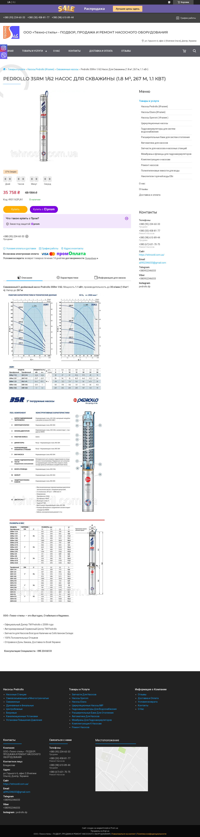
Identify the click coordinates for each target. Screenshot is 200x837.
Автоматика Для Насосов (85, 716)
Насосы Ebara (79, 701)
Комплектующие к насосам (155, 159)
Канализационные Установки (22, 716)
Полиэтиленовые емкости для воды (160, 170)
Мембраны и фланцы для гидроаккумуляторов (166, 154)
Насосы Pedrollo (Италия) (40, 69)
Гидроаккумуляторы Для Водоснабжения (94, 709)
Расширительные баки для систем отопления (165, 137)
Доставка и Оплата (148, 698)
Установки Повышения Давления (24, 720)
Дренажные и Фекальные (20, 705)
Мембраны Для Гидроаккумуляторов (92, 720)
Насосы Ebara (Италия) (153, 112)
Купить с (44, 209)
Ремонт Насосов (80, 727)
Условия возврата (147, 701)
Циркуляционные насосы (154, 123)
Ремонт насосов (149, 165)
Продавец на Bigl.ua (100, 831)
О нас (56, 51)
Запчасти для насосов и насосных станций (164, 148)
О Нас (141, 709)
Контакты (75, 51)
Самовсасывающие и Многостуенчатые (27, 698)
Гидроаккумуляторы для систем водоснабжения (158, 130)
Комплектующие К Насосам (87, 723)
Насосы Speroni (80, 698)
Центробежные (14, 709)
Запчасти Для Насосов (84, 694)
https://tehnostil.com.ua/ (151, 255)
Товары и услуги (32, 51)
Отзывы (126, 51)
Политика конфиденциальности (151, 834)
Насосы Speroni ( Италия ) (154, 117)
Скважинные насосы (67, 69)
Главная (8, 51)
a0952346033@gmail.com (152, 262)
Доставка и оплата (101, 51)
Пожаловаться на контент (123, 834)
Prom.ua (114, 828)
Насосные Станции (16, 694)
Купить (15, 209)
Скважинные (13, 701)
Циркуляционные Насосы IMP (87, 705)
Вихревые (11, 712)
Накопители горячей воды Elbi (157, 176)
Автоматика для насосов (154, 143)
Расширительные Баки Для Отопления (93, 712)
